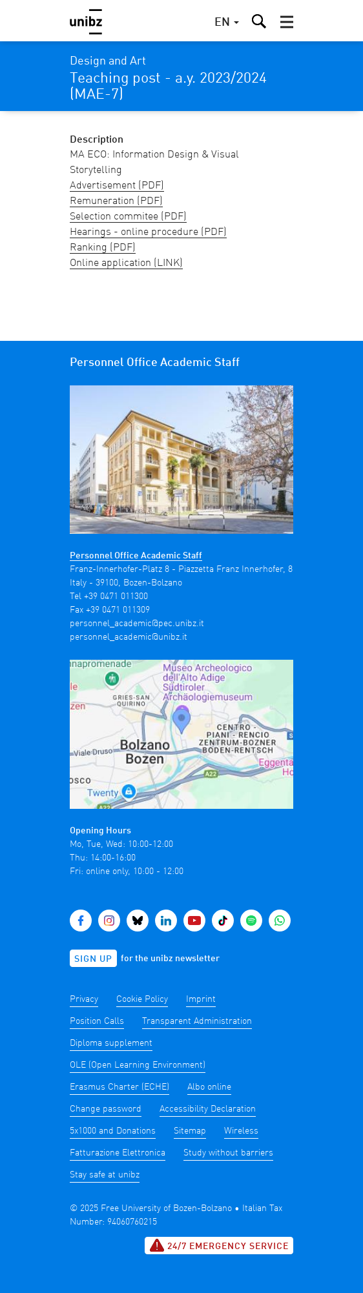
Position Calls (97, 1021)
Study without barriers (228, 1152)
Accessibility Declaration (208, 1109)
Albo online (209, 1087)
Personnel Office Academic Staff (136, 555)
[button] (286, 21)
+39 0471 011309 (118, 610)
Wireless (241, 1130)
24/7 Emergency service (219, 1245)
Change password (105, 1109)
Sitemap (190, 1130)
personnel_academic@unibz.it (128, 637)
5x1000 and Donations (113, 1130)
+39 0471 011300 (116, 596)
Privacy (84, 999)
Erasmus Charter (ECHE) (119, 1087)
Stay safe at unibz (105, 1174)
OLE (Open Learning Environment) (137, 1065)
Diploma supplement (111, 1043)
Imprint (201, 999)
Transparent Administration (197, 1021)
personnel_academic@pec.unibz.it (137, 623)
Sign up (93, 959)
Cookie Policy (142, 999)
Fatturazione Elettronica (117, 1152)
